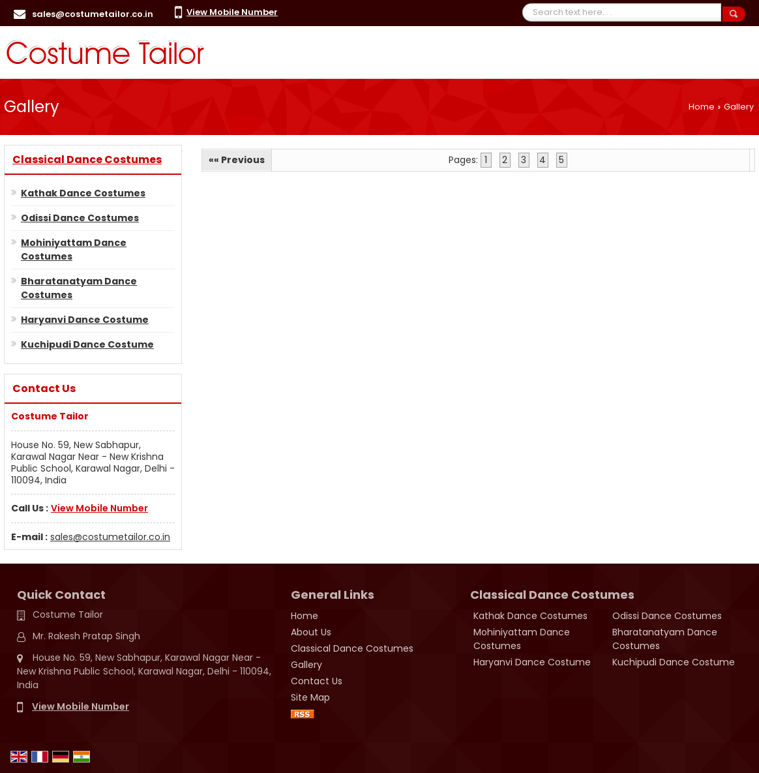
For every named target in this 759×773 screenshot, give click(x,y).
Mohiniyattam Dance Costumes (73, 249)
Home (702, 106)
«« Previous (237, 159)
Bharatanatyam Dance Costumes (79, 288)
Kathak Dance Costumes (83, 193)
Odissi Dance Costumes (80, 217)
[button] (232, 12)
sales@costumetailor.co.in (92, 14)
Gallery (306, 664)
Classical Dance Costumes (87, 159)
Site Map (310, 697)
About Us (311, 632)
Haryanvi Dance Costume (85, 319)
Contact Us (316, 681)
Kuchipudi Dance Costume (87, 344)
